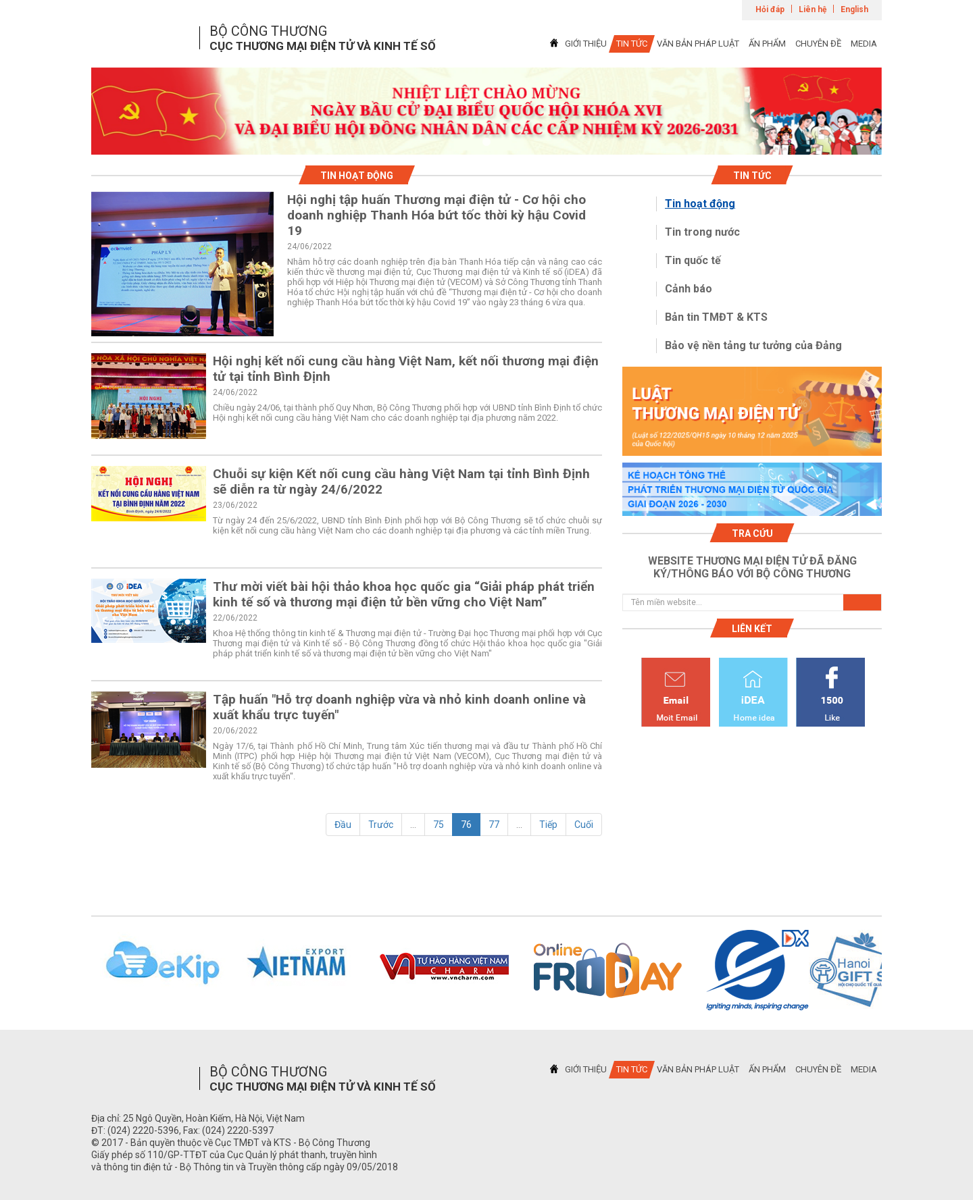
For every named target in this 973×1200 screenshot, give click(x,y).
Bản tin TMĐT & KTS (716, 317)
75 (438, 824)
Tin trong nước (702, 232)
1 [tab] (486, 142)
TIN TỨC (631, 43)
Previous (73, 970)
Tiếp (548, 824)
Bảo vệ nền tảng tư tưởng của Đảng (753, 345)
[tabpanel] (486, 111)
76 (466, 824)
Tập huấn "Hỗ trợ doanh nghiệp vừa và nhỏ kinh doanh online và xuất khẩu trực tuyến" (399, 707)
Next (899, 970)
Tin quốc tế (693, 260)
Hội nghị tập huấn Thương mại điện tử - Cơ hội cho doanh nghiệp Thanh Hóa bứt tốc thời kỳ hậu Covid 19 (436, 215)
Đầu (342, 824)
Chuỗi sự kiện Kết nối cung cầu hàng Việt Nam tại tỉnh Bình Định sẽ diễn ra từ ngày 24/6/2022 (401, 481)
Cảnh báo (688, 288)
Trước (380, 824)
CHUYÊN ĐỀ (818, 43)
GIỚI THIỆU (586, 43)
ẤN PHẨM (767, 43)
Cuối (583, 824)
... (413, 824)
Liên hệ (812, 9)
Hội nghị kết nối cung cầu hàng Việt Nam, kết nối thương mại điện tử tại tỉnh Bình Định (406, 368)
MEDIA (864, 43)
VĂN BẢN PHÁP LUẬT (698, 43)
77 (494, 824)
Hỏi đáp (769, 9)
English (854, 9)
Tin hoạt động (700, 203)
